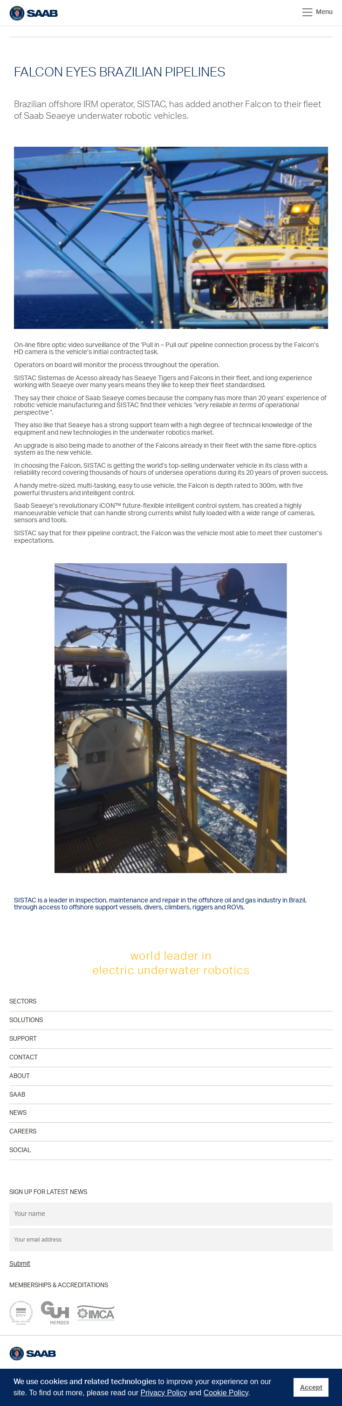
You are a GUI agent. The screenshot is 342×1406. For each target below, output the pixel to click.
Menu (317, 12)
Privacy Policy (164, 1393)
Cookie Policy (226, 1393)
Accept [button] (311, 1387)
